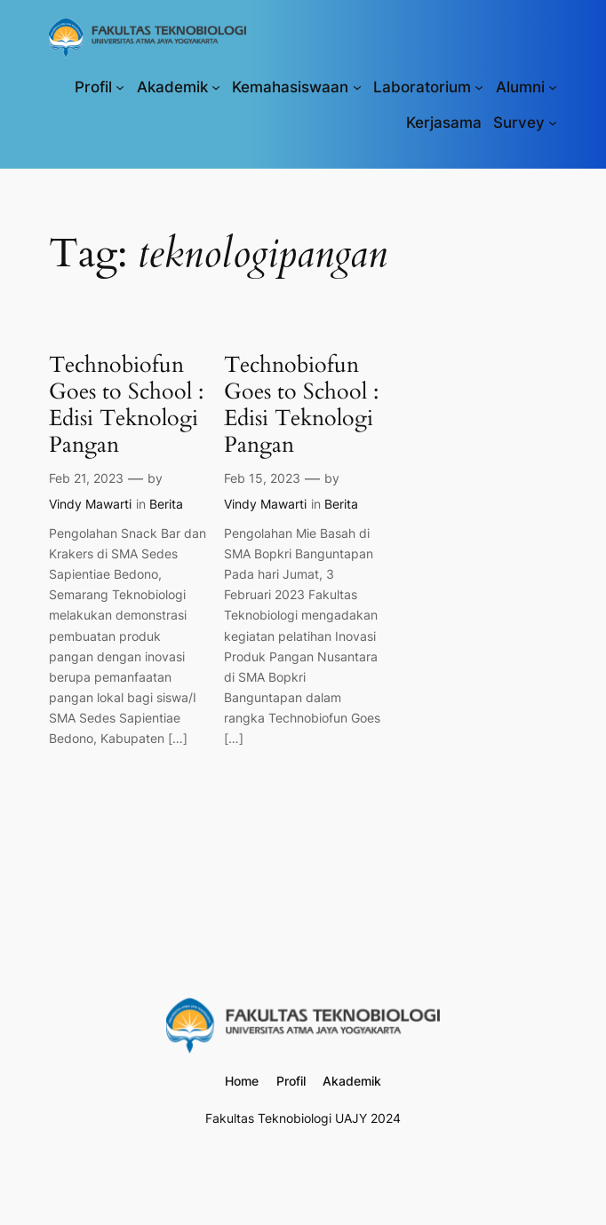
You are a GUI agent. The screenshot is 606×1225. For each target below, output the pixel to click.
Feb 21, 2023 (86, 478)
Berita (166, 503)
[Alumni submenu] (552, 87)
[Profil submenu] (120, 87)
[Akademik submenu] (215, 87)
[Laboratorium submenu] (478, 87)
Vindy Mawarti (90, 503)
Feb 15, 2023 (262, 478)
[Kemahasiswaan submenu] (357, 87)
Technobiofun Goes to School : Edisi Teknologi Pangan (126, 405)
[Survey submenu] (552, 122)
